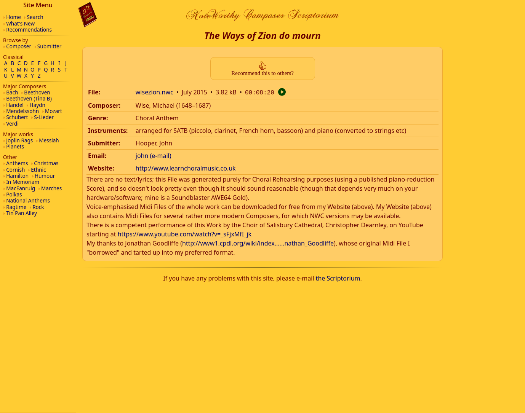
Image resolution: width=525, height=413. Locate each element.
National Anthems (28, 200)
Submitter (49, 46)
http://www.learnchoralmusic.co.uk (186, 167)
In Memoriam (22, 181)
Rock (38, 206)
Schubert (17, 117)
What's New (20, 23)
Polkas (14, 194)
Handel (15, 104)
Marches (51, 188)
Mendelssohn (22, 111)
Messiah (49, 140)
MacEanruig (20, 188)
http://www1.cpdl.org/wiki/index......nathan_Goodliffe (258, 242)
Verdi (12, 123)
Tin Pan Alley (21, 213)
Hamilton (17, 175)
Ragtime (16, 206)
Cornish (15, 169)
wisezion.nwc (154, 92)
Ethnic (38, 169)
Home (13, 17)
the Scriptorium (338, 277)
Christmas (46, 163)
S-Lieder (44, 117)
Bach (12, 92)
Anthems (17, 163)
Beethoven (37, 92)
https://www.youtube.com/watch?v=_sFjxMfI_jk (184, 233)
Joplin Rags (19, 140)
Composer (18, 46)
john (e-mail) (153, 155)
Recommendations (29, 29)
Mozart (53, 111)
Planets (15, 146)
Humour (45, 175)
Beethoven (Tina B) (29, 98)
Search (35, 17)
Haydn (37, 104)
